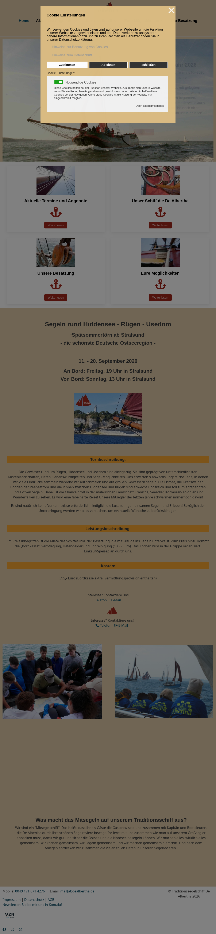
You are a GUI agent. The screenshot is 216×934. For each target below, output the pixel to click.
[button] (52, 681)
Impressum (12, 899)
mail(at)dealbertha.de (77, 891)
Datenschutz (34, 899)
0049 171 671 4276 (30, 891)
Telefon (101, 600)
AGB (51, 899)
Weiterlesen (56, 225)
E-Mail (115, 600)
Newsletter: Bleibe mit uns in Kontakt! (32, 904)
